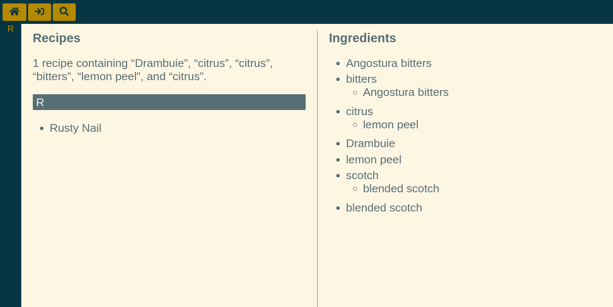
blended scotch (401, 188)
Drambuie (370, 143)
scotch (362, 175)
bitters (361, 78)
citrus (359, 111)
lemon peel (390, 124)
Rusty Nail (75, 128)
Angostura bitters (389, 63)
